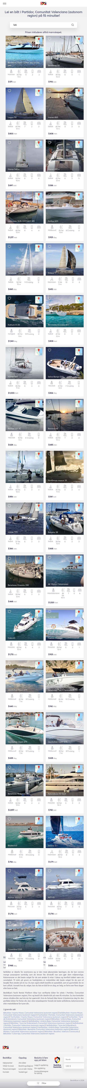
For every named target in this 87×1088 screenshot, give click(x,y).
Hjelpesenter (7, 1063)
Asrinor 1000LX (15, 897)
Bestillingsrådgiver (26, 1066)
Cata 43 (11, 638)
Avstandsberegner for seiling (41, 1072)
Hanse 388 (13, 376)
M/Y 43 (51, 897)
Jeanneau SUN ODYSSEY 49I (21, 221)
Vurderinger (23, 1072)
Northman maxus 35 (57, 480)
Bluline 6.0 (12, 845)
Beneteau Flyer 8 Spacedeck (61, 690)
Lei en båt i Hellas (25, 1069)
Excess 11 (52, 273)
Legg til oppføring (41, 1065)
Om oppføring (39, 1068)
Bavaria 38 (53, 532)
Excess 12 (52, 845)
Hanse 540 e (13, 169)
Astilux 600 (53, 221)
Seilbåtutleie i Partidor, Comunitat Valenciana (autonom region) (43, 1024)
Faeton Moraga (55, 638)
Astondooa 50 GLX (57, 793)
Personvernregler (9, 1069)
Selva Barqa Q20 (56, 376)
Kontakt (6, 1072)
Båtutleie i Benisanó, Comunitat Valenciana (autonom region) (44, 1029)
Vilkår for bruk (8, 1066)
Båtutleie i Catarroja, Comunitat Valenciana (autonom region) (28, 1033)
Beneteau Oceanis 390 (18, 585)
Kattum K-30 (14, 324)
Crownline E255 (15, 949)
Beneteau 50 (54, 65)
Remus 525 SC (14, 428)
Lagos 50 (12, 117)
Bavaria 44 (53, 428)
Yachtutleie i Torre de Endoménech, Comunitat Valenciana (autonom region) (43, 1018)
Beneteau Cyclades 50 (18, 273)
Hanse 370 (13, 532)
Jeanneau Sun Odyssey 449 (20, 480)
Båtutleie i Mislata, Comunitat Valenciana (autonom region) (41, 1030)
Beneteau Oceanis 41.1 (58, 324)
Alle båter (22, 1063)
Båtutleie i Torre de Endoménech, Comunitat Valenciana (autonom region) (41, 1023)
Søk (43, 25)
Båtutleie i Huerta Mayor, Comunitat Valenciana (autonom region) (30, 1013)
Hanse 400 (53, 117)
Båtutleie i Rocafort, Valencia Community (62, 1031)
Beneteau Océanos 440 (19, 793)
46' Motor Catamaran (58, 584)
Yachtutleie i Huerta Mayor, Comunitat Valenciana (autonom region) (39, 1017)
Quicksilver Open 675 (17, 690)
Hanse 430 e (54, 169)
